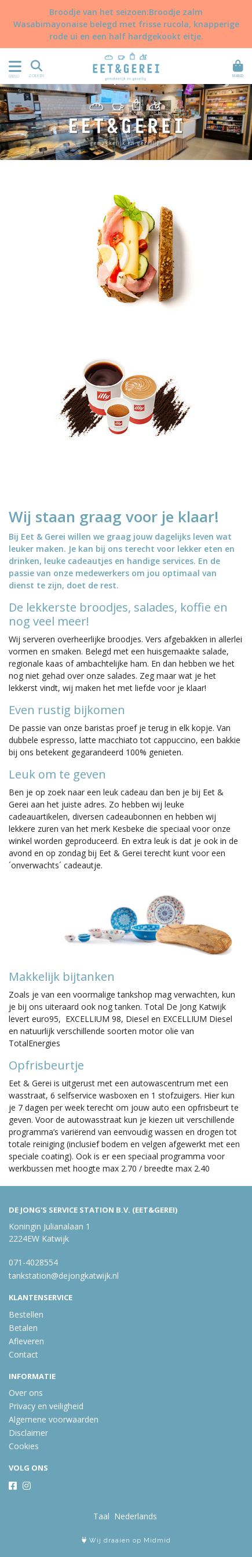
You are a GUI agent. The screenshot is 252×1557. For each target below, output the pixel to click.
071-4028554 (33, 1262)
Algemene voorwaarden (53, 1419)
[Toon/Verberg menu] (13, 66)
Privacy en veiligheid (46, 1406)
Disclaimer (28, 1432)
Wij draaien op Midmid (126, 1540)
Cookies (24, 1445)
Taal (101, 1516)
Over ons (26, 1392)
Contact (23, 1354)
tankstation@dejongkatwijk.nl (64, 1275)
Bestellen (26, 1314)
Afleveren (26, 1341)
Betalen (23, 1327)
